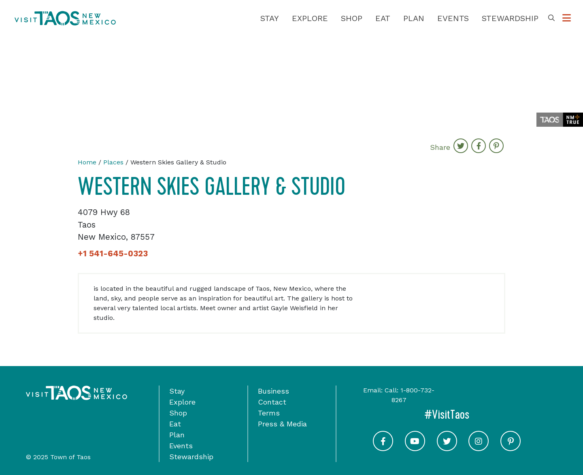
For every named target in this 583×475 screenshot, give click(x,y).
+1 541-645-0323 (113, 253)
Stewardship (510, 18)
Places (113, 162)
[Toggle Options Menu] (566, 18)
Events (453, 18)
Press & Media (282, 424)
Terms (269, 413)
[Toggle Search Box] (551, 18)
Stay (269, 18)
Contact (272, 402)
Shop (351, 18)
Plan (413, 18)
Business (273, 391)
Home (87, 162)
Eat (382, 18)
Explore (310, 18)
